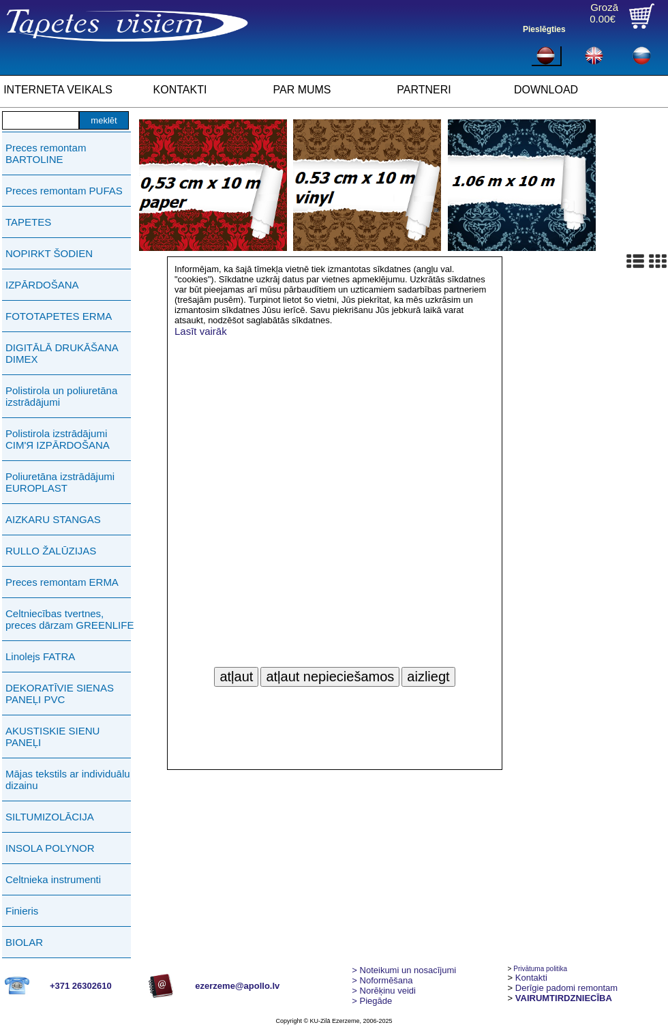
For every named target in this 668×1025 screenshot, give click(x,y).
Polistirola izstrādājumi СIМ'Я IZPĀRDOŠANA (57, 439)
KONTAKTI (180, 89)
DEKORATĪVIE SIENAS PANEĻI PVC (59, 693)
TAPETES (28, 222)
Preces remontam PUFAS (64, 190)
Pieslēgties (544, 29)
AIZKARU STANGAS (53, 519)
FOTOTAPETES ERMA (58, 316)
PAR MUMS (302, 89)
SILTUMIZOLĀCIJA (49, 816)
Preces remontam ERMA (62, 582)
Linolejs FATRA (40, 656)
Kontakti (531, 977)
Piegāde (372, 1001)
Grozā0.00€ (604, 13)
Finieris (21, 911)
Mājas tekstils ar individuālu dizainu (67, 779)
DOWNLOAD (546, 89)
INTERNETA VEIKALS (57, 89)
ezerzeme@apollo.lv (237, 986)
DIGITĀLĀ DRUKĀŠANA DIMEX (61, 353)
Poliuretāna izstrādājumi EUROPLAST (60, 482)
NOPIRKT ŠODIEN (49, 253)
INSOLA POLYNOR (50, 848)
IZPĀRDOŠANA (42, 285)
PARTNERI (424, 89)
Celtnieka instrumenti (53, 879)
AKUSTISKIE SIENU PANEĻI (52, 736)
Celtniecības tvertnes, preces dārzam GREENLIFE (69, 619)
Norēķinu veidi (384, 990)
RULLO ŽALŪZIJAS (50, 550)
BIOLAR (24, 942)
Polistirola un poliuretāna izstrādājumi (61, 396)
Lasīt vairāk (200, 331)
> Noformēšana (382, 980)
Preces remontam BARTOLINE (45, 153)
